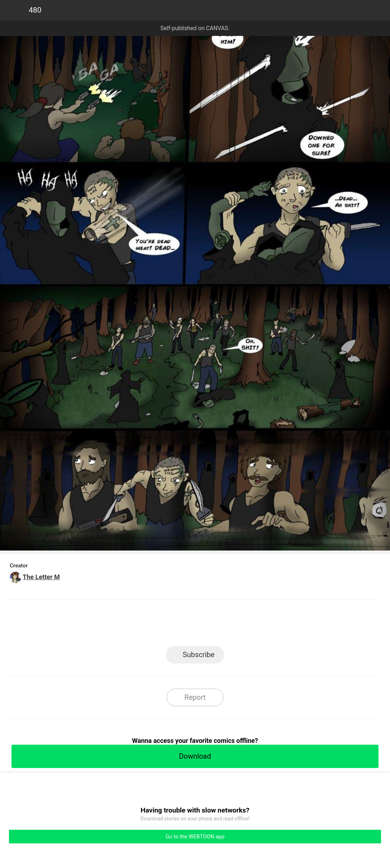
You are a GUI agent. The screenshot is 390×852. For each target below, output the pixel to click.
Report (194, 697)
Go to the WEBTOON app (195, 836)
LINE (130, 625)
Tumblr (227, 625)
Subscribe (198, 654)
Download (195, 756)
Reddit (260, 625)
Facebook (163, 625)
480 (35, 10)
